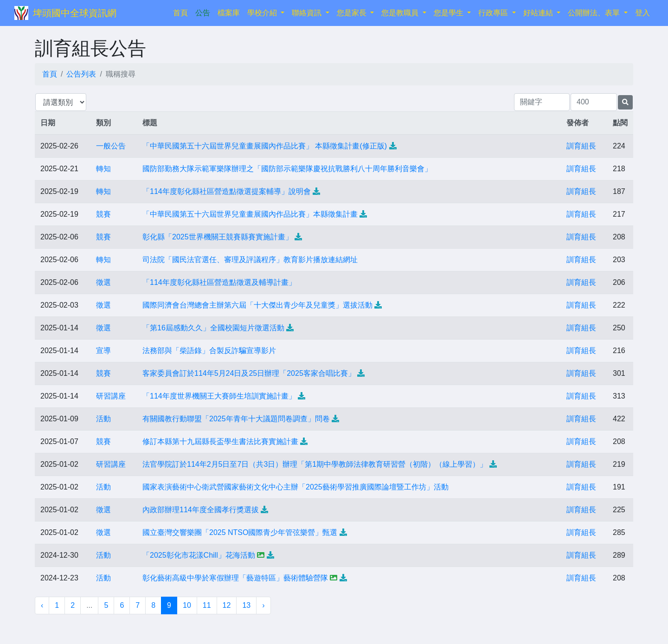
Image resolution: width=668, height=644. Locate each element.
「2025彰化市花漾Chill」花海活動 (198, 555)
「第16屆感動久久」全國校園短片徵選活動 (213, 328)
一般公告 (111, 146)
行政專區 (494, 13)
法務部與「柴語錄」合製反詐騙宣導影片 (209, 350)
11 (207, 605)
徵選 (103, 282)
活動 (103, 419)
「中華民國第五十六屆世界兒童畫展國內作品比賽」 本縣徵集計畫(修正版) (264, 146)
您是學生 (449, 13)
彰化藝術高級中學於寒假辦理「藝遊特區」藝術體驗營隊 (235, 578)
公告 (202, 13)
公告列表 (81, 74)
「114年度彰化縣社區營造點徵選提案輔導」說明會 (226, 191)
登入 (642, 13)
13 (246, 605)
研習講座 (111, 396)
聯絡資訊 (307, 13)
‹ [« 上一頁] (42, 605)
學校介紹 (263, 13)
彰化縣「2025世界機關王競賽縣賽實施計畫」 (217, 237)
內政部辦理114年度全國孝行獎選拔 (200, 510)
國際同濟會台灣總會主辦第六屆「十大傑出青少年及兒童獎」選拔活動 (257, 305)
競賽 (103, 214)
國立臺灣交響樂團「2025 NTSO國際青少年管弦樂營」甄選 (239, 532)
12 (227, 605)
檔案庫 (229, 13)
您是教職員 (400, 13)
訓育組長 (581, 146)
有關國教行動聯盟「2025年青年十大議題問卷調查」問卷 (236, 419)
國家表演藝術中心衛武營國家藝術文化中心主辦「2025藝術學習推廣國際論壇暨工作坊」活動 (295, 487)
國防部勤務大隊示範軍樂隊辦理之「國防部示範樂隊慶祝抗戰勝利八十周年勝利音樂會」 (287, 169)
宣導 (103, 350)
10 (187, 605)
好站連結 (539, 13)
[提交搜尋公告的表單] (625, 102)
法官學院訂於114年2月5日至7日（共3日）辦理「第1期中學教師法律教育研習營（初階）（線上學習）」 (314, 464)
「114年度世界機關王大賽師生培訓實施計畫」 (219, 396)
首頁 (182, 12)
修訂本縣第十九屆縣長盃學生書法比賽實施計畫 (220, 441)
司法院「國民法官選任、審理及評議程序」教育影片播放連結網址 (250, 260)
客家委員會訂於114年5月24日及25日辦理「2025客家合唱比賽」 (248, 373)
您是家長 (352, 13)
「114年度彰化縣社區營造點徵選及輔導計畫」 (219, 282)
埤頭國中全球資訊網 (74, 13)
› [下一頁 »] (263, 605)
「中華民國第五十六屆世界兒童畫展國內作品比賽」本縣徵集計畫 (250, 214)
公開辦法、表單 (595, 13)
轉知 (103, 169)
